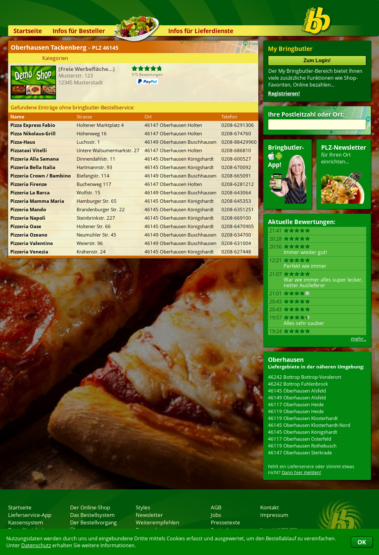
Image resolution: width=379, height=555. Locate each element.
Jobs (216, 514)
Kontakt (269, 507)
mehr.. (358, 338)
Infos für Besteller (79, 31)
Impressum (274, 514)
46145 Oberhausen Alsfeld (297, 391)
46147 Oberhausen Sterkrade (300, 452)
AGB (216, 507)
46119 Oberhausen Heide (296, 411)
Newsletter (149, 514)
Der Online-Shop (90, 507)
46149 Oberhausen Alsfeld (297, 397)
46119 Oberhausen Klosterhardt (303, 418)
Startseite (27, 31)
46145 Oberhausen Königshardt (302, 432)
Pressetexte (225, 522)
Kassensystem (25, 522)
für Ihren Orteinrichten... (343, 173)
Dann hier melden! (301, 472)
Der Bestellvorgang (93, 522)
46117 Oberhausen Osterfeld (299, 439)
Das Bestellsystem (92, 514)
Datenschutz (36, 545)
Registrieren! (284, 93)
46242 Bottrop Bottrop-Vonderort (304, 377)
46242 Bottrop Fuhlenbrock (298, 384)
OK (361, 542)
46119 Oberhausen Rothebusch (302, 445)
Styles (143, 507)
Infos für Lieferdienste (200, 31)
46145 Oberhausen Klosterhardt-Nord (309, 425)
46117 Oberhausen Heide (296, 404)
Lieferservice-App (29, 514)
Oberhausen (286, 359)
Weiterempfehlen (157, 522)
